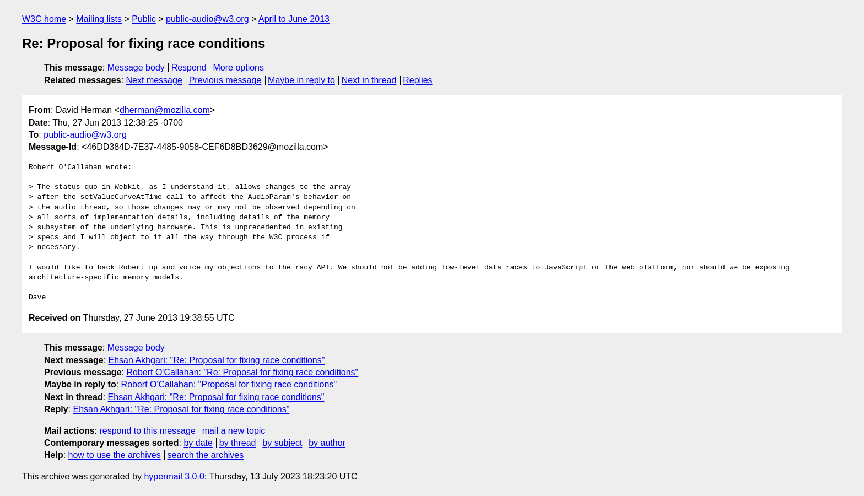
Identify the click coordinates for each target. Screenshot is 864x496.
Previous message (225, 80)
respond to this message (147, 430)
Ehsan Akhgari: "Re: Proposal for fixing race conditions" (217, 360)
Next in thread (369, 80)
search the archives (206, 455)
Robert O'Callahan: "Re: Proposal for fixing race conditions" (242, 372)
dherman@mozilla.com (165, 110)
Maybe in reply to (301, 80)
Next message (154, 80)
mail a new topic (234, 430)
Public (144, 19)
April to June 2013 (294, 19)
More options (238, 67)
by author (327, 443)
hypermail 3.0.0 (174, 476)
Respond (189, 67)
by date (197, 443)
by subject (282, 443)
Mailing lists (99, 19)
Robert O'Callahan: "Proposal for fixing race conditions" (229, 384)
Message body (136, 67)
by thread (237, 443)
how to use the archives (114, 455)
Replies (417, 80)
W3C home (44, 19)
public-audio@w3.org (207, 19)
